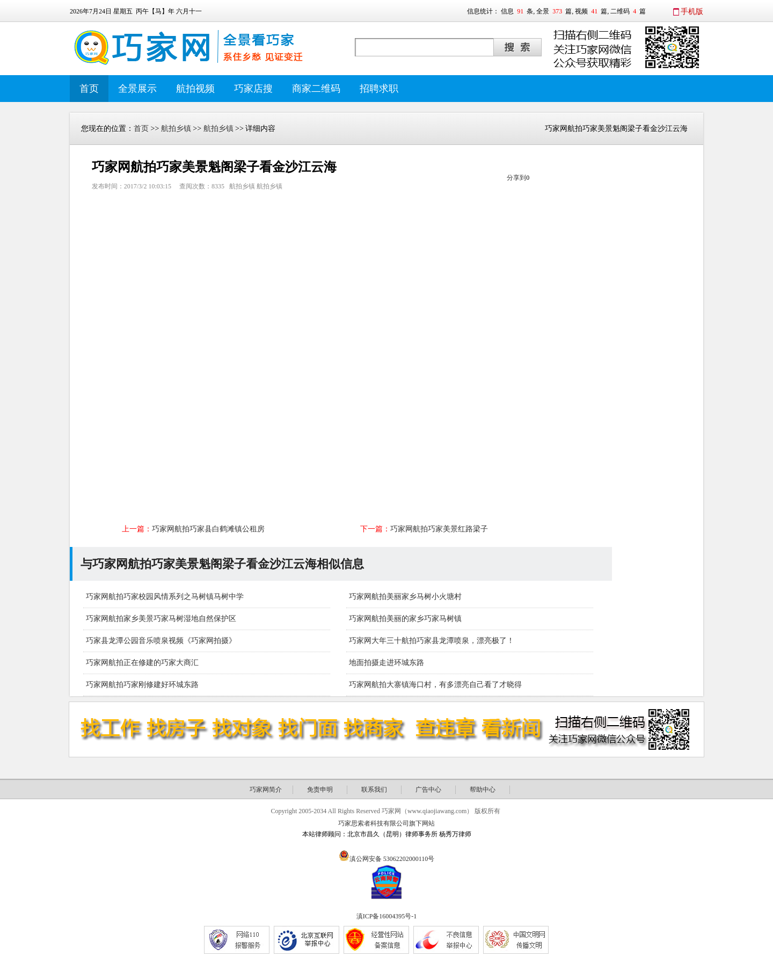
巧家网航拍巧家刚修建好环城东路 (142, 685)
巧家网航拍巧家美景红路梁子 (439, 529)
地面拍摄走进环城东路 (386, 663)
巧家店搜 (253, 88)
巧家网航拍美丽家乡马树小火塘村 (405, 597)
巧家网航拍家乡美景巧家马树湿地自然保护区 (161, 619)
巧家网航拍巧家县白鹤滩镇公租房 (208, 529)
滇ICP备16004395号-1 (386, 916)
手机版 (692, 12)
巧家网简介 (266, 789)
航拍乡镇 (176, 129)
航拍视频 (195, 88)
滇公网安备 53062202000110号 (392, 859)
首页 (89, 88)
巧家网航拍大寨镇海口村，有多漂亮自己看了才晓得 (435, 685)
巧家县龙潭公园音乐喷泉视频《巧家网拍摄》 (161, 641)
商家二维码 (316, 88)
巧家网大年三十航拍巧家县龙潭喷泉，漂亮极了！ (431, 641)
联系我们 (374, 789)
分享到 (516, 177)
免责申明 (320, 789)
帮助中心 (482, 789)
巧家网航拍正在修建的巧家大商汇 (142, 663)
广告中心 (428, 789)
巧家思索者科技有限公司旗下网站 (386, 823)
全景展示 (137, 88)
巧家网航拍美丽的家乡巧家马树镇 (405, 619)
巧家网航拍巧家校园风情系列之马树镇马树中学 (165, 597)
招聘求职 (379, 88)
